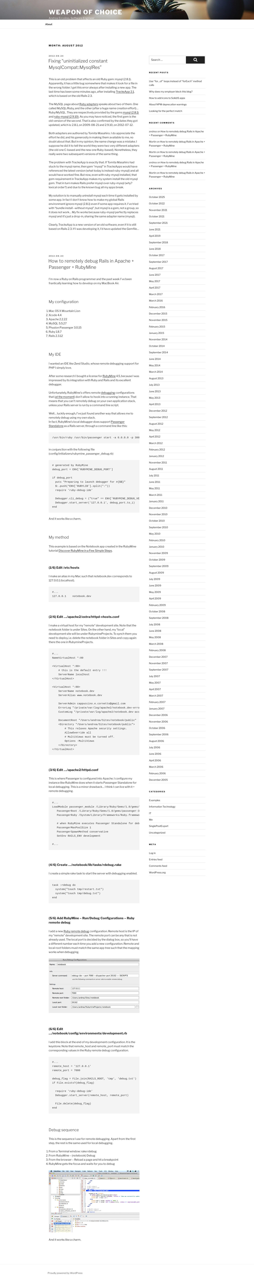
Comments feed (158, 865)
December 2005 (158, 779)
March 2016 (156, 300)
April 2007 (155, 689)
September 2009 (158, 566)
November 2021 (158, 210)
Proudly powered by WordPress (65, 1272)
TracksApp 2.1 (125, 91)
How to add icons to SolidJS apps (167, 97)
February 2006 (157, 773)
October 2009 (157, 559)
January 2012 (156, 456)
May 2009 (155, 592)
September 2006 (158, 734)
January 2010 (156, 546)
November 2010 (158, 514)
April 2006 (155, 760)
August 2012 (156, 423)
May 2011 (154, 488)
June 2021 (154, 229)
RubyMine (109, 376)
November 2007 (158, 663)
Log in (152, 853)
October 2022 (157, 203)
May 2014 (154, 365)
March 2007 (156, 695)
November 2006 (158, 721)
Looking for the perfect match (165, 110)
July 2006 (154, 747)
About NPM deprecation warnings (168, 104)
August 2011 (156, 468)
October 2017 (156, 255)
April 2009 (155, 598)
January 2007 (156, 708)
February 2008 (157, 650)
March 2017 (156, 294)
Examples (154, 800)
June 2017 (154, 274)
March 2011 (155, 494)
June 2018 (155, 248)
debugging (108, 392)
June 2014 (155, 358)
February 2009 (157, 605)
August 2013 (156, 378)
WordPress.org (157, 872)
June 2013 (155, 391)
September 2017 (158, 261)
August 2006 (156, 740)
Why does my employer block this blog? (170, 91)
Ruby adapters (88, 104)
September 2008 (158, 617)
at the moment (64, 396)
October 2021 (156, 216)
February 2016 (157, 307)
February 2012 (157, 449)
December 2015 (158, 313)
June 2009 (155, 585)
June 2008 (155, 630)
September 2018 (158, 242)
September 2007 (158, 669)
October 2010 (157, 520)
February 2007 (157, 702)
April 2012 (154, 436)
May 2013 (154, 397)
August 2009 (156, 572)
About (48, 24)
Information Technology (162, 806)
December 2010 (158, 507)
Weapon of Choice (85, 12)
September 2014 (158, 352)
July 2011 (154, 475)
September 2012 (158, 417)
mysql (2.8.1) (131, 112)
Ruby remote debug (76, 931)
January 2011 (156, 501)
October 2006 (157, 727)
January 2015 (156, 332)
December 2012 (158, 410)
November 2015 (158, 319)
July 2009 (154, 579)
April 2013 (154, 404)
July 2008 (154, 624)
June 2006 (155, 753)
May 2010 (154, 533)
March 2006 (156, 766)
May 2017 (154, 281)
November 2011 (158, 462)
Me (151, 819)
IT (150, 813)
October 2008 (157, 611)
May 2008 (155, 637)
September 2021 (158, 222)
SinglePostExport (158, 826)
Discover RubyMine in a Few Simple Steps (85, 550)
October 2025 (157, 197)
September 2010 (158, 527)
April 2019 (154, 235)
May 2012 (154, 430)
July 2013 (154, 384)
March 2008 (156, 643)
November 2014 (158, 339)
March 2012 (156, 443)
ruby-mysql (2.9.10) (66, 116)
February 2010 (157, 540)
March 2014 (156, 371)
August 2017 (156, 268)
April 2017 (154, 287)
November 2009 (158, 553)
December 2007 (158, 656)
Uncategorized (157, 832)
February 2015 (157, 326)
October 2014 (157, 345)
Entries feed (155, 859)
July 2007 (154, 676)
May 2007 (155, 682)
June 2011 (154, 481)
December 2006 (158, 714)
